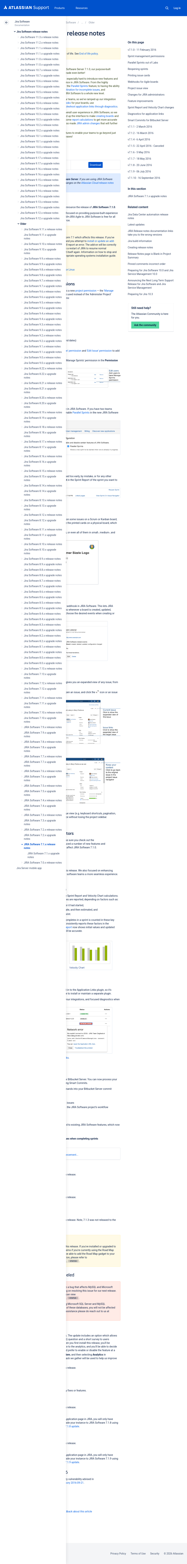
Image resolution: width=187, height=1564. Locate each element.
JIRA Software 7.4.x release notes (43, 800)
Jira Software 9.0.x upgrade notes (43, 362)
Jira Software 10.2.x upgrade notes (39, 130)
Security (154, 1553)
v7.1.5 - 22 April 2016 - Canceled (146, 145)
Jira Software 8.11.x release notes (43, 529)
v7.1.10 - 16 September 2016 (144, 177)
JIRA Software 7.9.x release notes (43, 727)
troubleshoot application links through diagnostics (89, 106)
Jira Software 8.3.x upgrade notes (43, 630)
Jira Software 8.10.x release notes (43, 544)
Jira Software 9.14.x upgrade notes (39, 196)
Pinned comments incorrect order (147, 263)
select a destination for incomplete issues (76, 89)
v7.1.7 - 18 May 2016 (139, 158)
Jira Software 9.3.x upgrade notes (43, 330)
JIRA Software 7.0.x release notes (43, 862)
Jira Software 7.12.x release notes (43, 683)
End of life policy (88, 53)
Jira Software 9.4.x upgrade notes (43, 319)
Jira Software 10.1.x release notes (39, 136)
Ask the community (145, 325)
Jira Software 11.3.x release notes (39, 37)
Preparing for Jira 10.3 (140, 294)
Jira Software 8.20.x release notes (43, 397)
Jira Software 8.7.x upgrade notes (43, 586)
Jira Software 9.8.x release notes (42, 269)
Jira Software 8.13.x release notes (43, 500)
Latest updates (136, 224)
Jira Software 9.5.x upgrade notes (43, 308)
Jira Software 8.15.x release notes (43, 470)
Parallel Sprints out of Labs (143, 62)
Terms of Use (138, 1553)
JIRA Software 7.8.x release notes (43, 741)
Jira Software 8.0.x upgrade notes (43, 663)
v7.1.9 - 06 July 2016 (139, 171)
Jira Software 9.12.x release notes (39, 212)
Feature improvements (140, 101)
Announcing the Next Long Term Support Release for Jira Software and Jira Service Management (151, 284)
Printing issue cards (139, 75)
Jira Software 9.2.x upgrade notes (43, 341)
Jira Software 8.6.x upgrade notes (43, 597)
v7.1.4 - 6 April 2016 (139, 139)
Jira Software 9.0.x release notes (42, 357)
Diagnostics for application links (146, 113)
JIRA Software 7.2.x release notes (43, 829)
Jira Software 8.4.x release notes (42, 613)
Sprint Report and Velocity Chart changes (151, 107)
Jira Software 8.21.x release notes (43, 383)
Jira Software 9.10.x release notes (43, 244)
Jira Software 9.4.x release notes (42, 313)
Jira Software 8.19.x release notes (43, 412)
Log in (177, 8)
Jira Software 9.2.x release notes (42, 335)
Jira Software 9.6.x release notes (42, 291)
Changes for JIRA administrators (146, 94)
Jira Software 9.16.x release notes (39, 168)
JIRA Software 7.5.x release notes (43, 785)
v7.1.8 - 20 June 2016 (140, 165)
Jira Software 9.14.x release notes (39, 190)
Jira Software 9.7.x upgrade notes (43, 286)
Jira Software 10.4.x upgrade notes (39, 108)
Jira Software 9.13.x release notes (39, 201)
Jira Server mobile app (29, 868)
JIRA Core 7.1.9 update (66, 1462)
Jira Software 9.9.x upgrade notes (43, 264)
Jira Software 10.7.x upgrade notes (39, 75)
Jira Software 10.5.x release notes (39, 92)
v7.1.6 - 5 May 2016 (139, 152)
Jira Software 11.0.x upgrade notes (39, 64)
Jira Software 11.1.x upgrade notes (39, 53)
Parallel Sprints (79, 86)
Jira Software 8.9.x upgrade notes (43, 564)
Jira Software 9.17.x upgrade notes (39, 163)
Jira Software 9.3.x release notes (42, 324)
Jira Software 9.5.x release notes (42, 302)
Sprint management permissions (146, 56)
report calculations (82, 119)
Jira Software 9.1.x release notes (42, 346)
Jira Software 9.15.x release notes (39, 179)
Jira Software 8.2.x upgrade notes (43, 641)
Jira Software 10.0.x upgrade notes (39, 152)
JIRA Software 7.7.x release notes (43, 756)
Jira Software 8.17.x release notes (43, 441)
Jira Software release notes (32, 31)
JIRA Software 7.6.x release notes (43, 771)
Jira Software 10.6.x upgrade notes (39, 86)
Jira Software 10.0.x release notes (39, 147)
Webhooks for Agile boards (143, 81)
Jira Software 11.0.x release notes (39, 59)
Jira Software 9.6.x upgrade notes (43, 297)
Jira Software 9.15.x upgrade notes (39, 185)
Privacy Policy (118, 1553)
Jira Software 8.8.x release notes (42, 569)
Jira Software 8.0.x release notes (42, 657)
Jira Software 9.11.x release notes (43, 229)
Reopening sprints (138, 69)
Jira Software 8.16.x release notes (43, 456)
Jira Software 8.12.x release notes (43, 514)
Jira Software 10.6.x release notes (39, 81)
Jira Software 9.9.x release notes (42, 258)
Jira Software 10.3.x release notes (39, 114)
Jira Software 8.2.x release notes (42, 635)
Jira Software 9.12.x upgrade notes (39, 218)
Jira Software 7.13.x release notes (43, 668)
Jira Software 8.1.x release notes (42, 646)
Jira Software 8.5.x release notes (42, 602)
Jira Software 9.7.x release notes (42, 280)
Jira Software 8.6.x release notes (42, 591)
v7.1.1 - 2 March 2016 (140, 126)
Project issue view (138, 88)
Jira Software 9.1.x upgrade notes (43, 352)
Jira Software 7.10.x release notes (43, 712)
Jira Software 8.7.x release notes (42, 580)
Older (23, 223)
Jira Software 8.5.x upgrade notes (43, 608)
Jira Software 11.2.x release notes (39, 42)
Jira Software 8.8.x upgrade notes (43, 575)
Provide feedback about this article (72, 1511)
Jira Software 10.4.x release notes (39, 103)
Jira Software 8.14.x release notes (43, 485)
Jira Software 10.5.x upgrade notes (39, 97)
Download (95, 164)
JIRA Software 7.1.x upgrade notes (147, 196)
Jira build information (140, 241)
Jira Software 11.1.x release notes (39, 48)
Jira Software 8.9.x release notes (42, 558)
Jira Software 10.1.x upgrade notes (39, 141)
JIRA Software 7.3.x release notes (43, 815)
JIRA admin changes (88, 123)
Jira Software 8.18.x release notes (43, 427)
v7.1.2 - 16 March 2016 (141, 133)
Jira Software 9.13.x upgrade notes (39, 207)
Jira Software (22, 21)
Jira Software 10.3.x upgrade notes (39, 119)
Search (167, 8)
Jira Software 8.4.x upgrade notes (43, 619)
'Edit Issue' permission (99, 350)
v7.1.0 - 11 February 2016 (142, 49)
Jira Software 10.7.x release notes (39, 70)
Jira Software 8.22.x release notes (43, 368)
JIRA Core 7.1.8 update (66, 1426)
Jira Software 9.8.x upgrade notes (43, 275)
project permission (85, 290)
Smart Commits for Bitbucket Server (148, 120)
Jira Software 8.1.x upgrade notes (43, 652)
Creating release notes (140, 247)
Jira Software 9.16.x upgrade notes (39, 174)
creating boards (105, 116)
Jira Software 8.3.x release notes (42, 624)
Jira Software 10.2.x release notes (39, 125)
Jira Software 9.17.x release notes (39, 157)
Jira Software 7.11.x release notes (43, 697)
